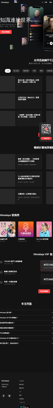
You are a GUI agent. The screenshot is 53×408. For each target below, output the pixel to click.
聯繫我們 (21, 388)
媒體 (20, 395)
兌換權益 (21, 398)
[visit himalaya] (5, 2)
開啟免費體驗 (6, 32)
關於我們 (21, 384)
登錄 (50, 2)
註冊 (46, 2)
